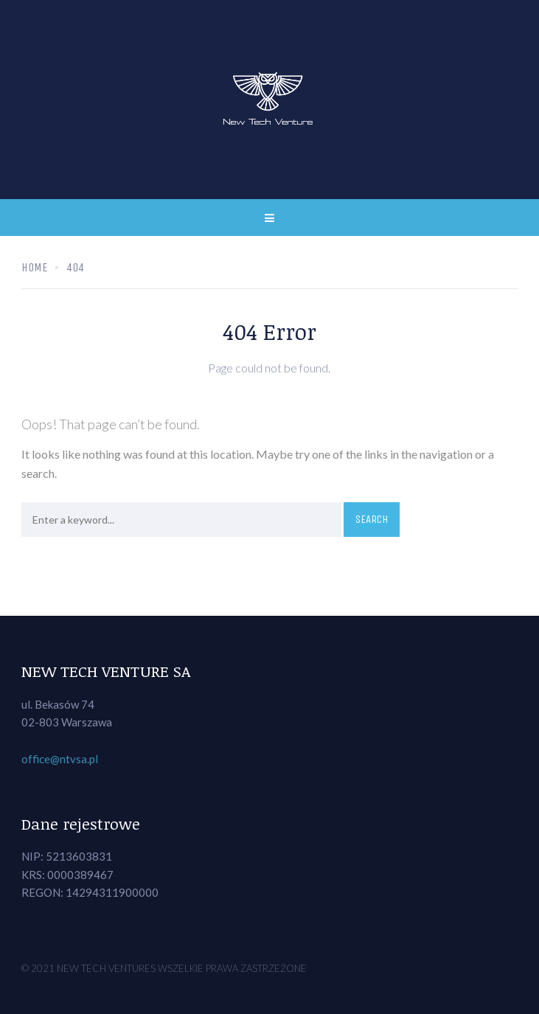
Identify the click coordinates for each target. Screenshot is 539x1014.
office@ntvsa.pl (59, 758)
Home (34, 267)
